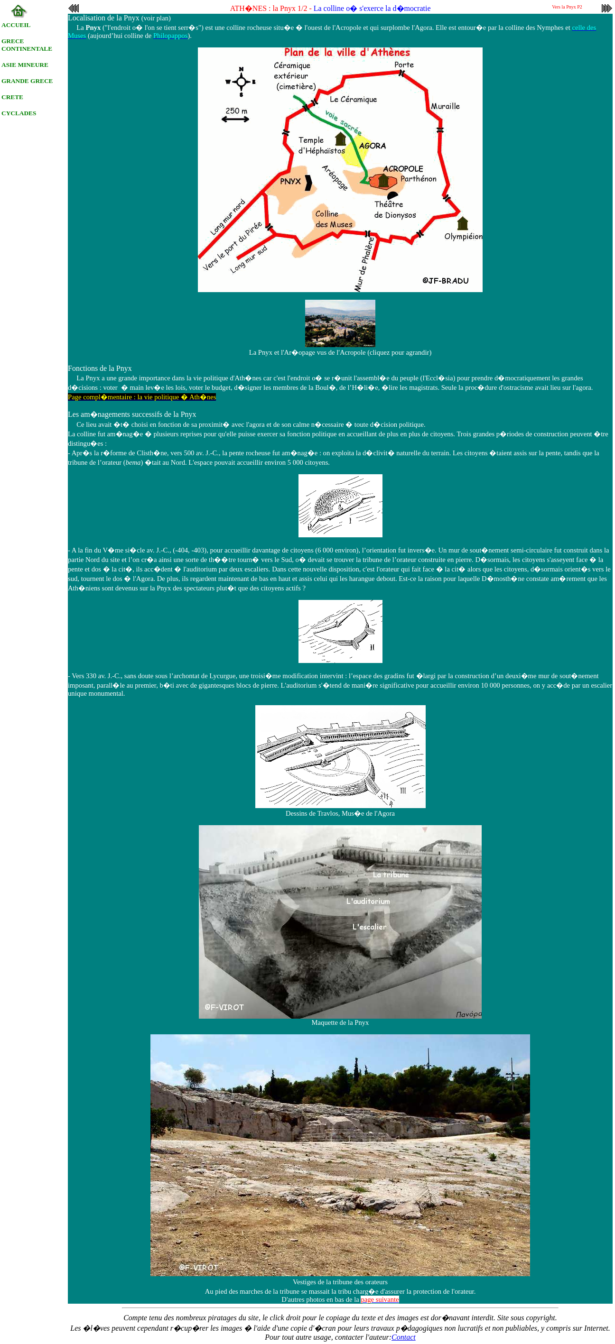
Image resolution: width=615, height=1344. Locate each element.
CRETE (12, 97)
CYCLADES (18, 113)
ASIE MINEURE (24, 64)
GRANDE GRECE (27, 80)
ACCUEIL (15, 24)
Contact (403, 1337)
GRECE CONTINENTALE (26, 44)
